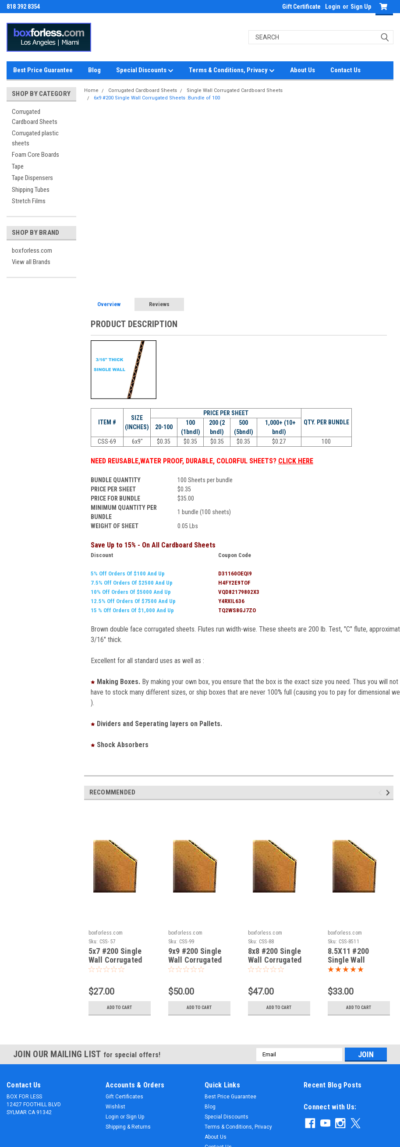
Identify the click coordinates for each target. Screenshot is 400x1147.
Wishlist (115, 1107)
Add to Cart (119, 1007)
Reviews (159, 304)
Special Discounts (144, 70)
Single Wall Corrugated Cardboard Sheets (235, 90)
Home (91, 90)
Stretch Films (29, 201)
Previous (381, 792)
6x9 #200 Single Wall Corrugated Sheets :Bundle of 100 (157, 98)
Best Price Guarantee (43, 70)
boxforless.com (32, 250)
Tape (18, 166)
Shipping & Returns (128, 1127)
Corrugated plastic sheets (35, 138)
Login (332, 6)
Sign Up (360, 6)
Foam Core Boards (35, 155)
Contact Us (345, 70)
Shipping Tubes (31, 190)
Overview (108, 304)
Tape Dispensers (32, 178)
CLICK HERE (295, 461)
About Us (302, 70)
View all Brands (31, 262)
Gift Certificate (301, 6)
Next (389, 792)
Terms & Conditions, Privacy (232, 70)
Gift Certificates (124, 1097)
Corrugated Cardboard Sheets (34, 117)
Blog (94, 70)
